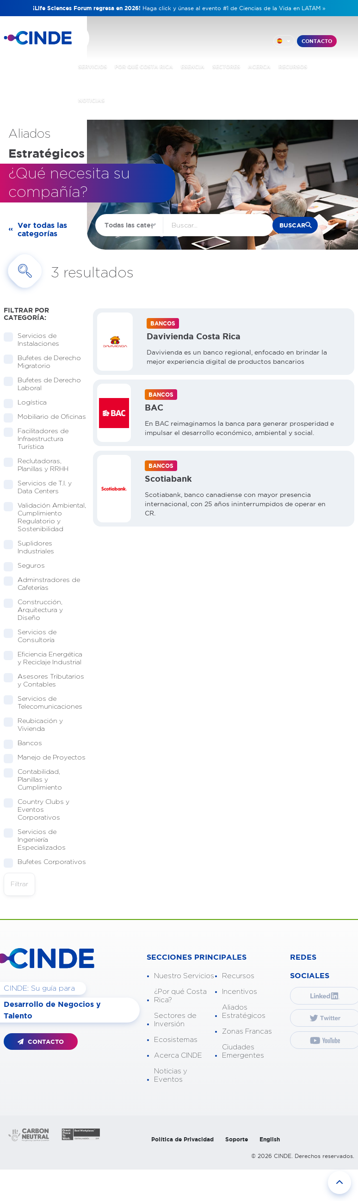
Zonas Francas (247, 1031)
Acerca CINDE (178, 1055)
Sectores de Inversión (175, 1020)
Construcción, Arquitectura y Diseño (33, 610)
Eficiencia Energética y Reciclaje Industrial (45, 658)
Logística (29, 403)
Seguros (28, 566)
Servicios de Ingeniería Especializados (39, 840)
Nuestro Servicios (184, 976)
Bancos (27, 744)
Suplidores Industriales (33, 547)
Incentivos (239, 991)
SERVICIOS (92, 66)
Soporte (236, 1139)
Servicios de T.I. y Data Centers (38, 487)
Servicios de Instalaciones (35, 340)
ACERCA (259, 66)
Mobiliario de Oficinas (45, 417)
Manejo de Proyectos (45, 758)
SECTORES (226, 66)
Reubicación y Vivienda (33, 725)
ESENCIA (192, 66)
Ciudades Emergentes (243, 1051)
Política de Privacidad (182, 1139)
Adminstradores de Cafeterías (42, 584)
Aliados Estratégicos (243, 1011)
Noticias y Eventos (170, 1075)
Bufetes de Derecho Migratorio (42, 362)
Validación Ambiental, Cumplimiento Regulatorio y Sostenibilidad (45, 517)
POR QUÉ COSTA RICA (144, 66)
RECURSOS (292, 66)
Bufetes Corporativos (45, 862)
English (269, 1139)
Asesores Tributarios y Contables (44, 680)
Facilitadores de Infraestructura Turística (36, 439)
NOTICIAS (91, 100)
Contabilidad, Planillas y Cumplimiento (37, 779)
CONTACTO (317, 41)
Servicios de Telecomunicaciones (45, 703)
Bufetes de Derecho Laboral (42, 384)
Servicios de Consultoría (33, 636)
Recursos (238, 976)
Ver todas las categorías (42, 229)
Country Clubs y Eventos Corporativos (36, 809)
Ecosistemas (176, 1039)
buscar (292, 225)
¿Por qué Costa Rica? (180, 996)
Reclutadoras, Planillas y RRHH (40, 465)
